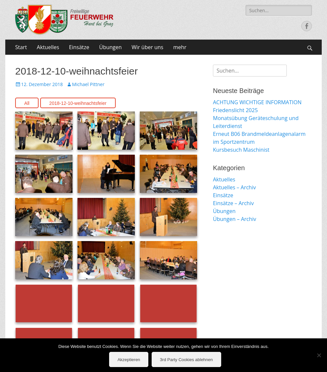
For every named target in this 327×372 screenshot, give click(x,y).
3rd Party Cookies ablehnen (186, 359)
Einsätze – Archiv (233, 203)
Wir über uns (147, 47)
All (27, 103)
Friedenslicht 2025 (235, 110)
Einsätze (79, 47)
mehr (179, 47)
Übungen (110, 47)
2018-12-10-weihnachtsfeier (77, 103)
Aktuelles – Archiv (234, 187)
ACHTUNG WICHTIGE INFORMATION (257, 102)
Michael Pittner (88, 84)
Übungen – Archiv (234, 219)
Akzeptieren (128, 359)
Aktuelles (48, 47)
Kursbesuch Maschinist (241, 149)
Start (21, 47)
